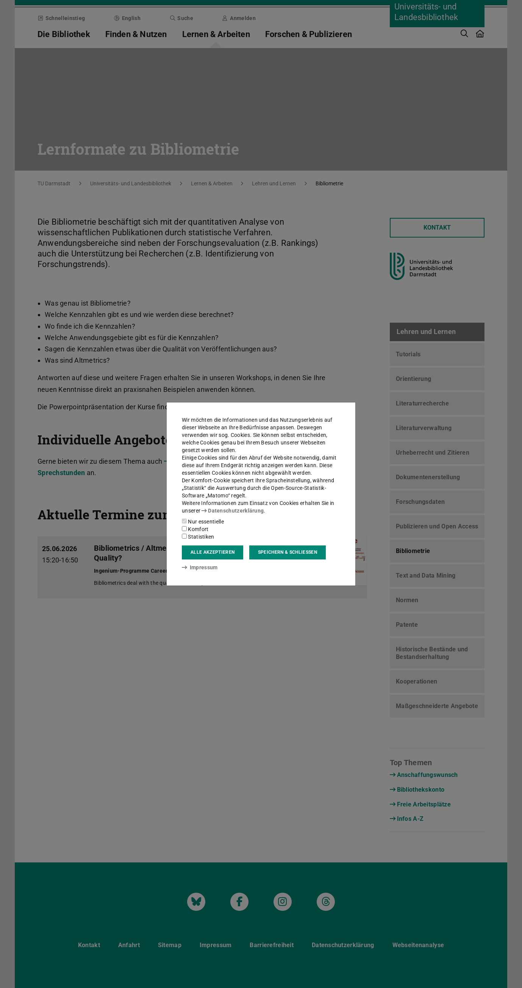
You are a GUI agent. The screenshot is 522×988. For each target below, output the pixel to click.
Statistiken (198, 537)
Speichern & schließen (287, 552)
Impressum (200, 567)
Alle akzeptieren (212, 552)
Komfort (195, 529)
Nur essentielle (203, 522)
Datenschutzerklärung (233, 511)
